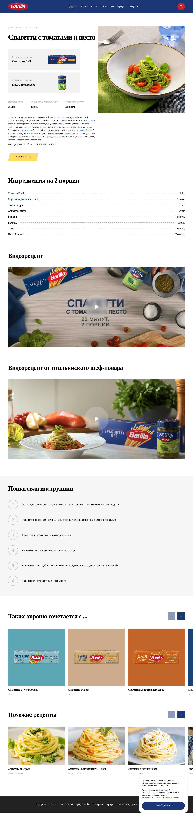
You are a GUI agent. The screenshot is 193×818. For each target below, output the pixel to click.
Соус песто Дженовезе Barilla (23, 199)
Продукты (72, 6)
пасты (68, 133)
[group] (36, 662)
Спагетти (12, 117)
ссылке (62, 136)
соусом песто (26, 130)
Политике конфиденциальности (166, 797)
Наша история (107, 6)
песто (31, 117)
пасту (58, 127)
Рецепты (84, 6)
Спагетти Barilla (16, 193)
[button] (171, 616)
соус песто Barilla (84, 130)
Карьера (120, 6)
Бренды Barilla (82, 807)
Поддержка (132, 6)
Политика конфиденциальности (130, 807)
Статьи (94, 6)
